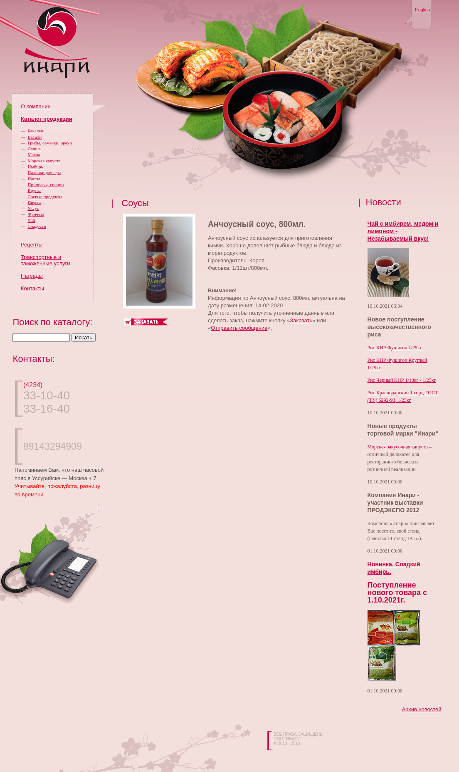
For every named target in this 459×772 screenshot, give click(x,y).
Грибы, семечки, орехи (50, 142)
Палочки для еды (44, 172)
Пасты (34, 178)
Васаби (35, 136)
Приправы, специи (46, 184)
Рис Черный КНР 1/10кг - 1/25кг (402, 380)
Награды (32, 276)
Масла (34, 154)
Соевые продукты (45, 196)
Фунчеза (36, 214)
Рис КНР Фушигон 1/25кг (395, 348)
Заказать (301, 320)
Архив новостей (421, 709)
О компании (36, 106)
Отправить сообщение (239, 328)
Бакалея (35, 130)
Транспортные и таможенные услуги (45, 260)
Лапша (34, 148)
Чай (31, 220)
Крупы (34, 190)
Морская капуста (44, 160)
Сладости (37, 226)
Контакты (32, 288)
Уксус (33, 208)
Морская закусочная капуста (398, 447)
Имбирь (35, 166)
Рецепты (31, 245)
